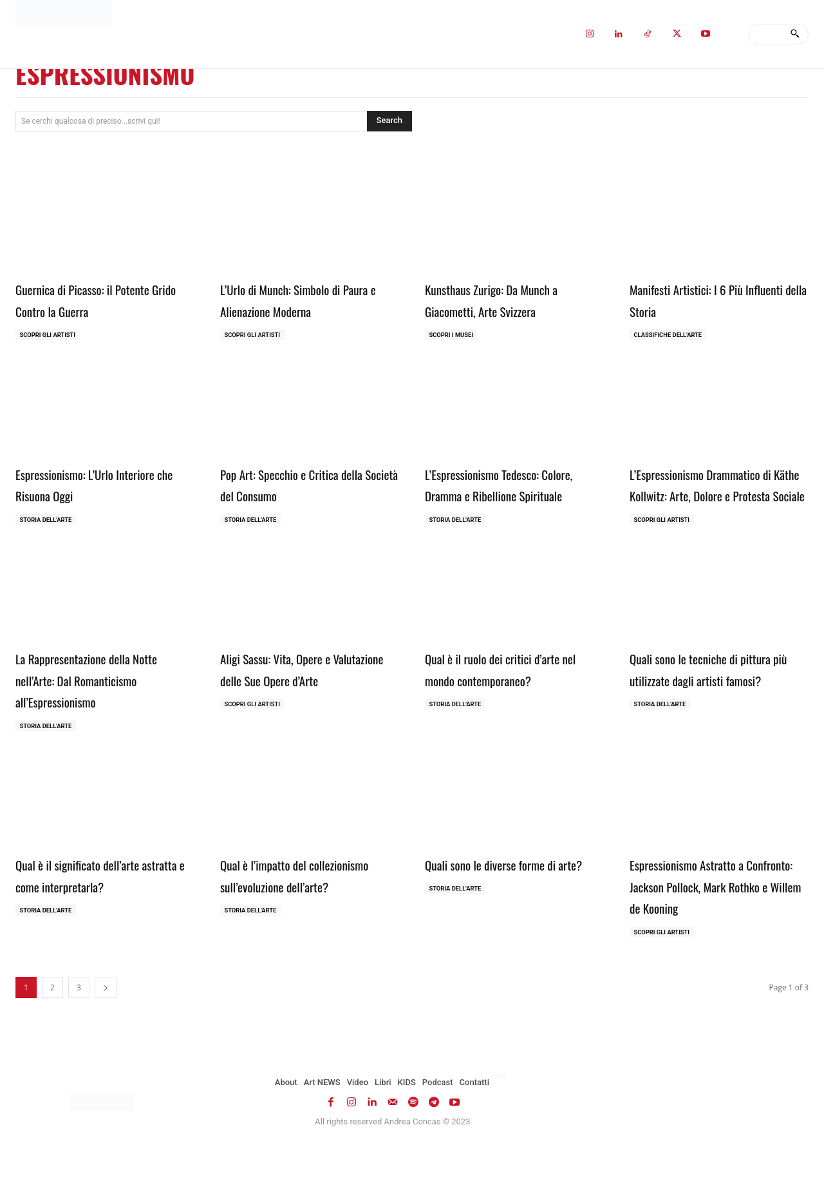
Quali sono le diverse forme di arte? (507, 900)
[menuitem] (503, 1126)
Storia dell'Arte (47, 521)
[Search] (795, 34)
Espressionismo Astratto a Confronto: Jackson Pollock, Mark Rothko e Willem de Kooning (706, 922)
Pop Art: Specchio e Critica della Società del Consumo (295, 485)
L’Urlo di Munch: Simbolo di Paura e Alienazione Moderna (300, 299)
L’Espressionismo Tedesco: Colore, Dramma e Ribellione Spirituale (504, 496)
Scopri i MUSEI (452, 335)
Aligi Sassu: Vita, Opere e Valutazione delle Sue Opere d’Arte (297, 703)
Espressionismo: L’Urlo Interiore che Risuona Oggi (103, 485)
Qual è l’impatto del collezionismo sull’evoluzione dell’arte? (299, 911)
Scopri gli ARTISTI (49, 335)
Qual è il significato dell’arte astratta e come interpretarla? (100, 900)
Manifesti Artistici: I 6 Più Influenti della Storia (701, 299)
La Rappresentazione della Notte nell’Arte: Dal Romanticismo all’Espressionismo (104, 703)
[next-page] (106, 1037)
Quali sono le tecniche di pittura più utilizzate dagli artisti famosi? (718, 703)
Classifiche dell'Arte (670, 335)
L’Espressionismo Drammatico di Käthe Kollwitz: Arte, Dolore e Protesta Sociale (719, 496)
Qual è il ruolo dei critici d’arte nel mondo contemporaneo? (510, 692)
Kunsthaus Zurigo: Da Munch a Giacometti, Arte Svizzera (508, 299)
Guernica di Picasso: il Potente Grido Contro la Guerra (99, 299)
